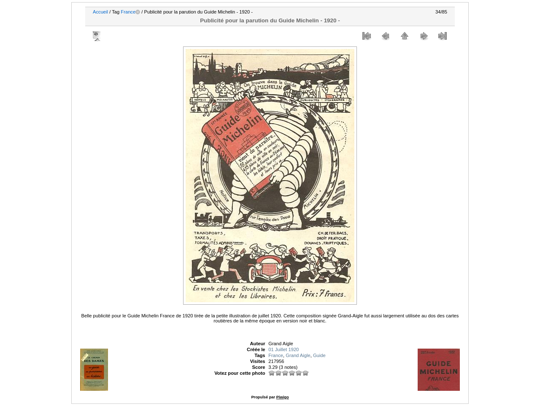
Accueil (100, 11)
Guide (319, 355)
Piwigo (282, 397)
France (128, 11)
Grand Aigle (298, 355)
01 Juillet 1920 (283, 349)
